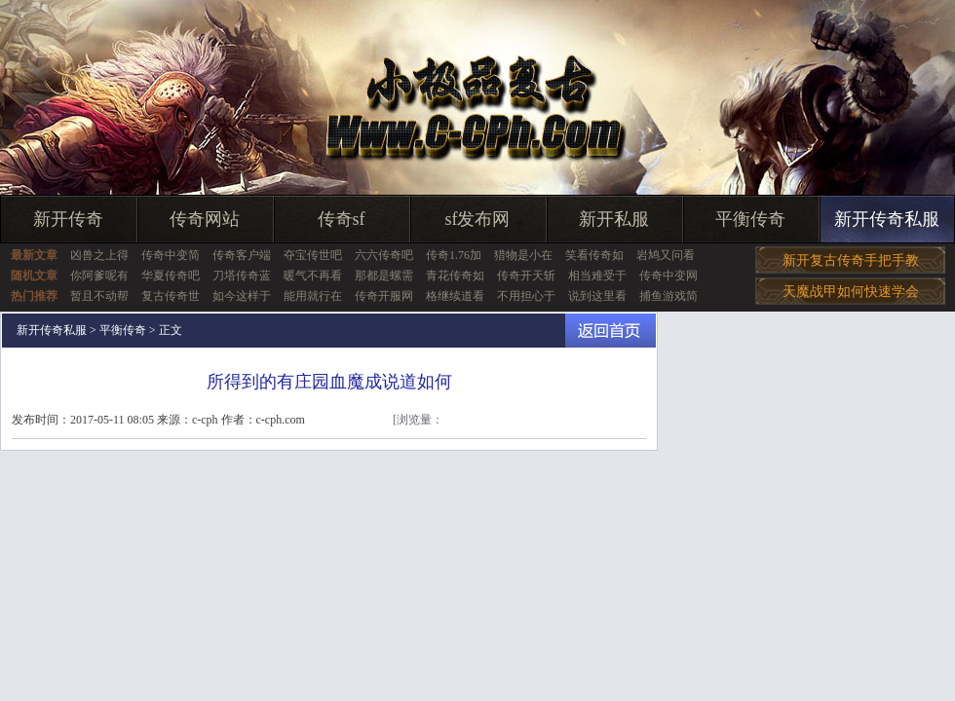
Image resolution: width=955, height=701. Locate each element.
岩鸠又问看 (665, 255)
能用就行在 (313, 296)
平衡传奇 (750, 219)
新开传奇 (68, 219)
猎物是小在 (523, 255)
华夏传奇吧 (170, 275)
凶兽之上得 (99, 255)
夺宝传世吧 (313, 255)
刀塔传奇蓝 (241, 275)
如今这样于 (241, 296)
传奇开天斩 (526, 275)
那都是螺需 (384, 275)
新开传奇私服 (886, 219)
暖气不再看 (313, 275)
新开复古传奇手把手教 (851, 260)
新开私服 (614, 219)
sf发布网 (478, 219)
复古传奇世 (170, 296)
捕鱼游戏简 (668, 296)
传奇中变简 (170, 255)
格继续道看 (455, 296)
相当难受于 (597, 275)
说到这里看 (597, 296)
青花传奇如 (455, 275)
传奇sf (341, 219)
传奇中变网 (668, 275)
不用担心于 (526, 296)
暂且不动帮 (99, 296)
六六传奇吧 (384, 255)
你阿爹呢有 (99, 275)
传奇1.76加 (453, 255)
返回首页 (610, 331)
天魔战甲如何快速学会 (851, 291)
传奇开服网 (384, 296)
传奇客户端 (241, 255)
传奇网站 (205, 219)
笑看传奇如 (594, 255)
